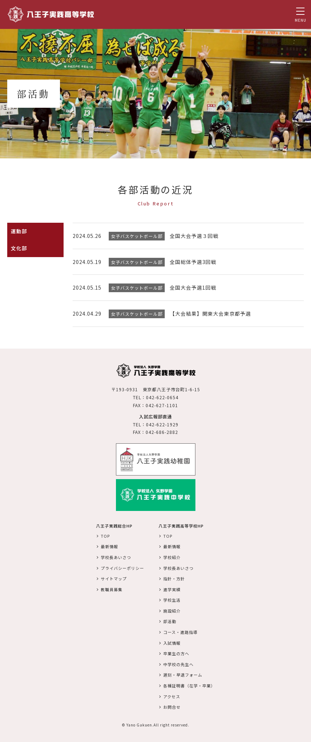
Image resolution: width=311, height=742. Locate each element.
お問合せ (172, 706)
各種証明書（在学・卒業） (189, 684)
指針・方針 (174, 577)
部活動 (169, 620)
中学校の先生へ (178, 663)
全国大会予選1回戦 (193, 287)
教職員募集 (111, 588)
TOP (105, 535)
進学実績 (172, 588)
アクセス (171, 695)
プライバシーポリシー (122, 567)
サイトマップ (114, 577)
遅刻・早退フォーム (182, 674)
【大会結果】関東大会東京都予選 (210, 312)
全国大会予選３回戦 (194, 235)
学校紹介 (172, 556)
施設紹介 (172, 610)
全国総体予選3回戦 (193, 261)
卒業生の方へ (176, 653)
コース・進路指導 (180, 631)
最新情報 (109, 546)
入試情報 (172, 642)
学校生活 (172, 599)
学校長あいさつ (116, 556)
